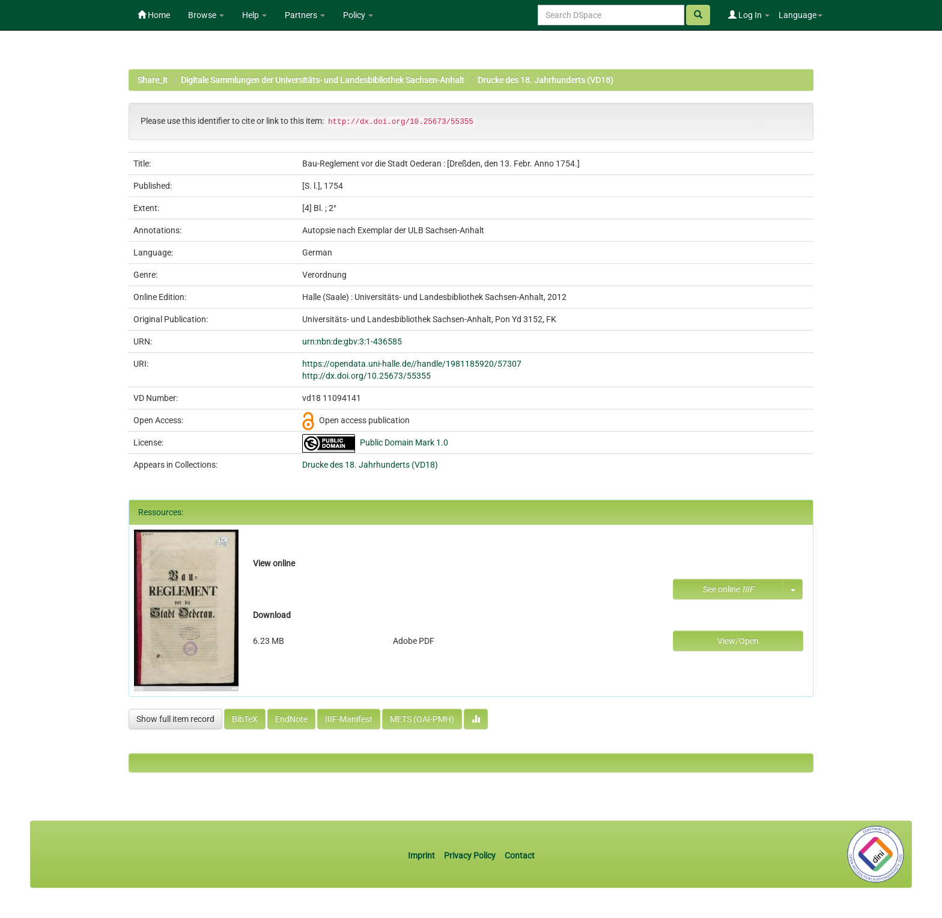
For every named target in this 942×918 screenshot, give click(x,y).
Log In (749, 15)
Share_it (153, 80)
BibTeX (245, 719)
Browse (206, 15)
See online (728, 589)
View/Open (738, 641)
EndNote (291, 719)
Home (154, 15)
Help (254, 15)
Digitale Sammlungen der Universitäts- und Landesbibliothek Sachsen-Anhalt (322, 80)
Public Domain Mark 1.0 (404, 442)
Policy (358, 15)
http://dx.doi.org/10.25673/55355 (366, 376)
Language (800, 15)
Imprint (422, 855)
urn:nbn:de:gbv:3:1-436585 (352, 341)
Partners (305, 15)
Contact (520, 855)
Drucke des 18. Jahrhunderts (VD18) (545, 80)
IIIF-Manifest (348, 719)
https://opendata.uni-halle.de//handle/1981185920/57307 (411, 364)
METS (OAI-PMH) (422, 719)
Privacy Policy (470, 855)
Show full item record (175, 719)
